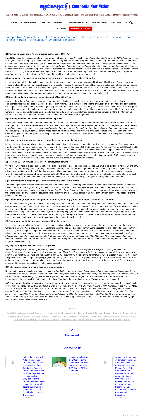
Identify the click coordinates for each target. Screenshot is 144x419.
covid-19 (31, 313)
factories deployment (14, 316)
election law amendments (67, 313)
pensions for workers (129, 316)
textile (81, 319)
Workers (126, 319)
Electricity (107, 313)
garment (26, 316)
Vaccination (100, 319)
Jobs (59, 316)
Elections (81, 313)
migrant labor (84, 316)
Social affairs (55, 319)
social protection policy (69, 319)
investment (45, 316)
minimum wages (96, 316)
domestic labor (52, 313)
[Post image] (12, 362)
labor (65, 316)
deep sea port (40, 313)
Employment (117, 313)
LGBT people (73, 316)
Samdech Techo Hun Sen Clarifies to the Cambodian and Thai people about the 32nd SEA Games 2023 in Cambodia (79, 364)
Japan (54, 316)
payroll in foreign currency (112, 316)
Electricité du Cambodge (94, 313)
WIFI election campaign (113, 319)
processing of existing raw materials (26, 319)
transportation (89, 319)
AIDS (14, 313)
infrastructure (36, 316)
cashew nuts (22, 313)
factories (133, 313)
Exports (125, 313)
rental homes (44, 319)
